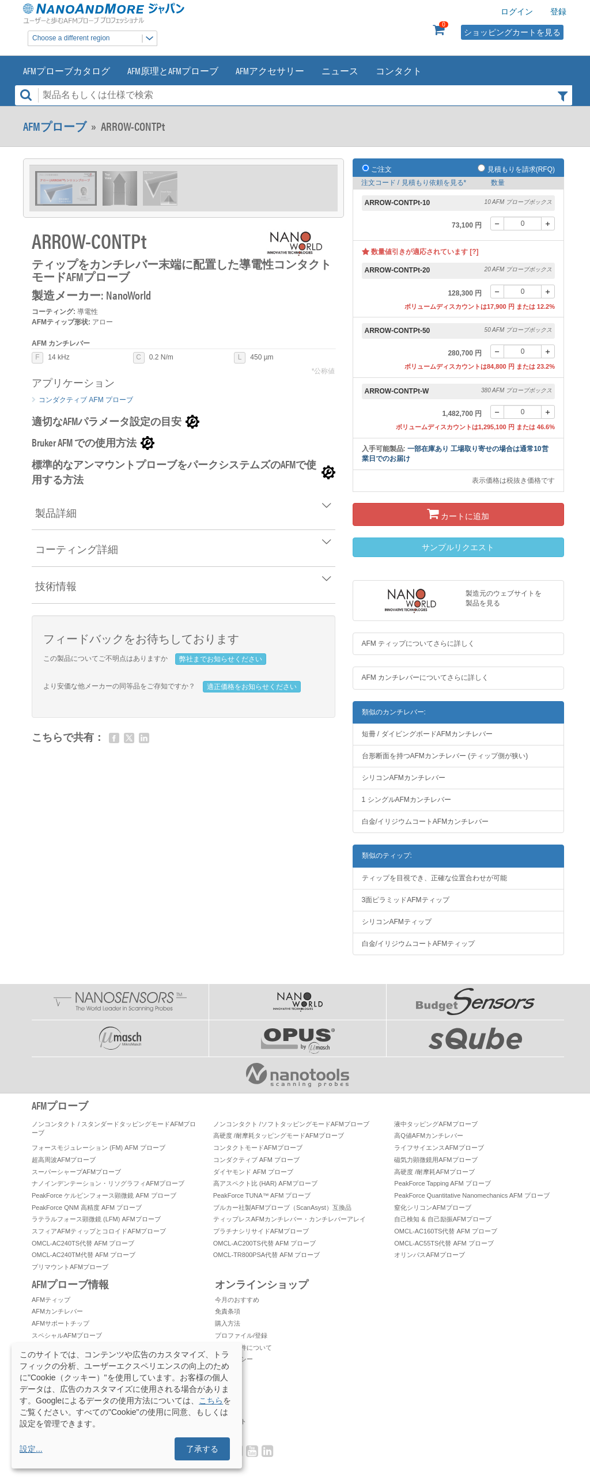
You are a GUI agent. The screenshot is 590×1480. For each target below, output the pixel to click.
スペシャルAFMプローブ (67, 1335)
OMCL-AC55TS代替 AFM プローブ (443, 1243)
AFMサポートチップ (60, 1323)
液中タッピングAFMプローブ (435, 1124)
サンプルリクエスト (458, 547)
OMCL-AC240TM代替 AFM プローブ (83, 1254)
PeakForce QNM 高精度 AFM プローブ (87, 1207)
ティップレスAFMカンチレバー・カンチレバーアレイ (289, 1219)
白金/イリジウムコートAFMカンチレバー (425, 821)
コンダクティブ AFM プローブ (86, 400)
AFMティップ (51, 1299)
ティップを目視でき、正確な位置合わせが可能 (434, 878)
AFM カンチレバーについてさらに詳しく (425, 677)
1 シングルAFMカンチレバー (406, 800)
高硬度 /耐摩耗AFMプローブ (434, 1171)
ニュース (340, 70)
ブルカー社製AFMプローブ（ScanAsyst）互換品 (282, 1207)
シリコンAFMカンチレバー (403, 778)
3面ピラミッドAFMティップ (405, 900)
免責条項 (227, 1311)
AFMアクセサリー (270, 70)
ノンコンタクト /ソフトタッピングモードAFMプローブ (291, 1124)
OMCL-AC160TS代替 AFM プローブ (445, 1231)
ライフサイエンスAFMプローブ (438, 1147)
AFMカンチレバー (57, 1311)
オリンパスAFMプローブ (429, 1254)
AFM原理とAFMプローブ (172, 70)
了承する (202, 1448)
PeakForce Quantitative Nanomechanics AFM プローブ (472, 1195)
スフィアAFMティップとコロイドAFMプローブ (99, 1231)
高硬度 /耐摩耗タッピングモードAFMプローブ (278, 1135)
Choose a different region (94, 38)
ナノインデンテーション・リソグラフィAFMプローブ (108, 1183)
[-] (497, 223)
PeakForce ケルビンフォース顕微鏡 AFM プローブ (104, 1195)
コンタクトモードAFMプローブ (257, 1147)
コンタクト (399, 70)
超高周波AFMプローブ (64, 1159)
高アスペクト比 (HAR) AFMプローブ (265, 1183)
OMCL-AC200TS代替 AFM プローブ (264, 1243)
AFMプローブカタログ (66, 70)
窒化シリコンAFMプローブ (432, 1207)
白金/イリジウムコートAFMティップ (418, 944)
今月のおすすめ (237, 1299)
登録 (558, 11)
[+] (548, 223)
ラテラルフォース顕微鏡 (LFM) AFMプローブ (96, 1219)
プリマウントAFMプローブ (70, 1266)
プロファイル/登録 (241, 1335)
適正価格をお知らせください (252, 687)
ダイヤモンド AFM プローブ (253, 1171)
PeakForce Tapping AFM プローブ (442, 1183)
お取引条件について (243, 1347)
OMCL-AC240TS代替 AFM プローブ (83, 1243)
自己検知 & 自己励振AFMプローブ (442, 1219)
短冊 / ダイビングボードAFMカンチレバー (427, 734)
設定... (31, 1448)
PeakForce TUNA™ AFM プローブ (262, 1195)
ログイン (517, 11)
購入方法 (227, 1323)
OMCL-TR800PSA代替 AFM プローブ (266, 1254)
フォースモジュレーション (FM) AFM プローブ (98, 1147)
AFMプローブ (54, 126)
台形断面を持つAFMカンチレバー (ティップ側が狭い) (445, 756)
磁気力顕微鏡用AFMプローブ (435, 1159)
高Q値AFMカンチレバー (428, 1135)
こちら (211, 1400)
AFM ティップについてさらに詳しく (418, 643)
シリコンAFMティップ (397, 922)
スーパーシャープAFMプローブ (76, 1171)
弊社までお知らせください (220, 659)
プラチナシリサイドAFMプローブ (261, 1231)
